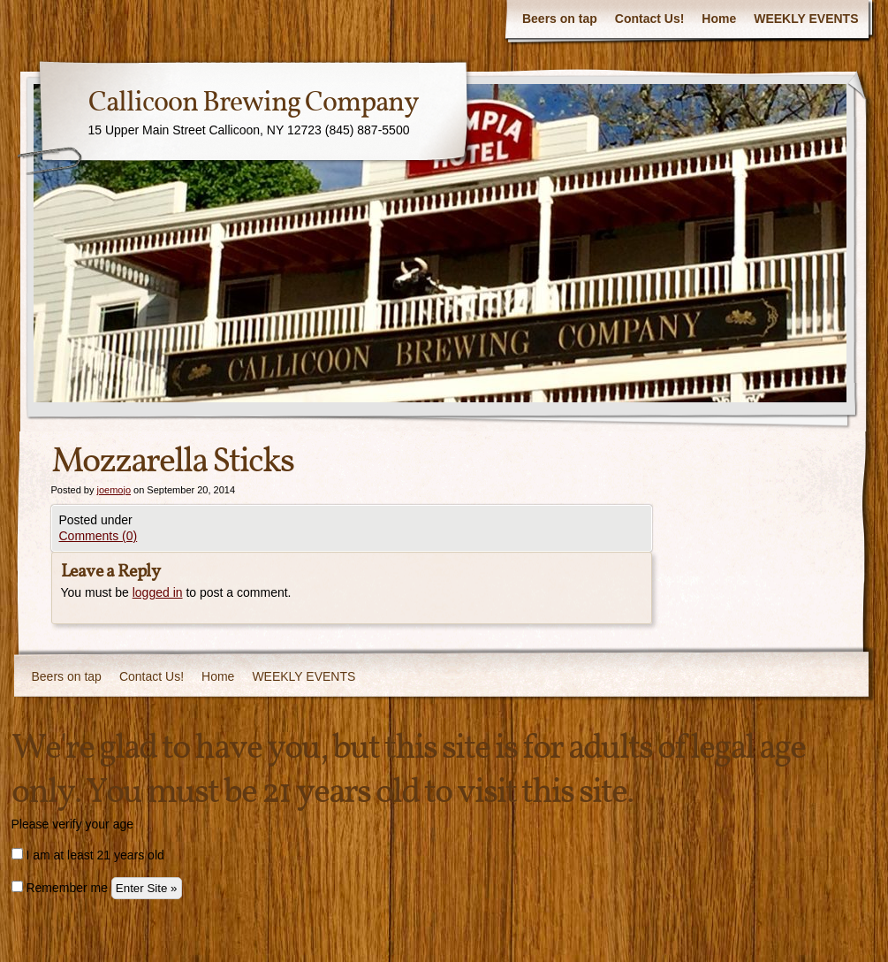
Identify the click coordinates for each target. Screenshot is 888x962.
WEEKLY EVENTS (806, 18)
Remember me (59, 888)
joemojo (113, 490)
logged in (158, 592)
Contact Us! (650, 18)
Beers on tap (559, 18)
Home (719, 18)
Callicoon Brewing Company (253, 103)
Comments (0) (98, 536)
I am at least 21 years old (87, 855)
